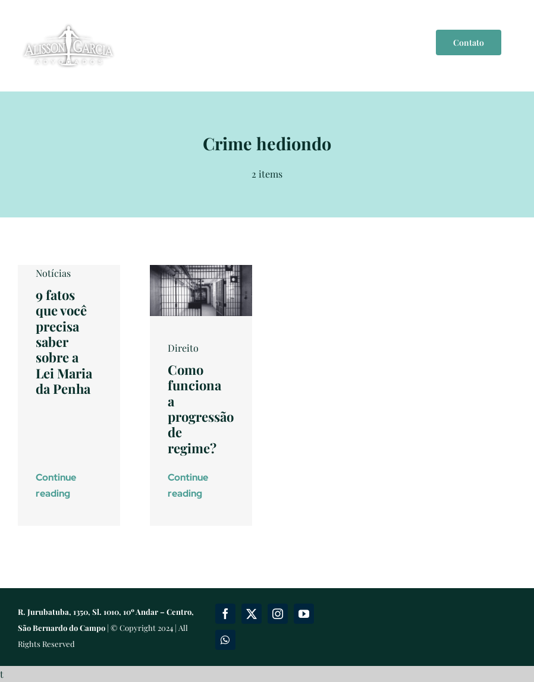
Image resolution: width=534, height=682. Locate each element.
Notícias (53, 273)
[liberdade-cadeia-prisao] (201, 269)
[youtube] (304, 614)
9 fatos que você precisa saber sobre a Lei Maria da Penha (64, 341)
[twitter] (251, 614)
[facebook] (225, 614)
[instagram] (278, 614)
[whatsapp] (225, 640)
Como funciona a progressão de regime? (201, 409)
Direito (183, 348)
